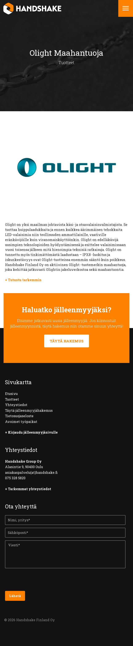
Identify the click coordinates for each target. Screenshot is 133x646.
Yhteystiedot (16, 405)
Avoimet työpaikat (21, 422)
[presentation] (37, 581)
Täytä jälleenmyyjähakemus (29, 410)
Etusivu (11, 394)
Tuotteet (12, 399)
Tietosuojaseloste (19, 416)
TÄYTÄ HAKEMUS (67, 341)
